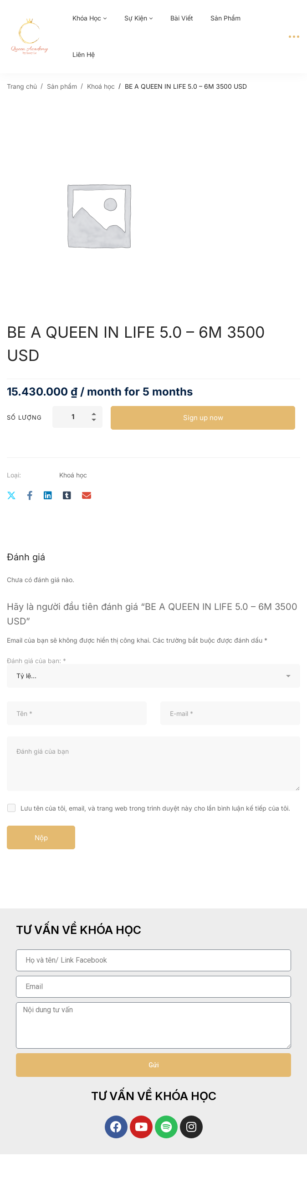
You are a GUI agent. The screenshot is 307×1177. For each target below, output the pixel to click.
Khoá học (101, 86)
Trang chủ (22, 86)
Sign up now (203, 417)
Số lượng (24, 417)
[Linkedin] (47, 495)
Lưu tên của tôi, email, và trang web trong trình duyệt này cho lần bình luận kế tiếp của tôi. (155, 808)
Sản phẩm (62, 86)
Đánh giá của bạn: (36, 661)
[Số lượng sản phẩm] (77, 417)
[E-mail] (86, 495)
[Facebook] (29, 495)
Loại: (14, 475)
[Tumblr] (67, 495)
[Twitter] (11, 495)
